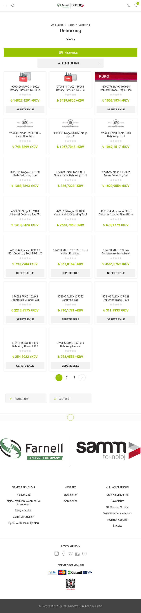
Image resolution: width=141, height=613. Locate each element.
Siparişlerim (70, 494)
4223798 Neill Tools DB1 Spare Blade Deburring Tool (70, 173)
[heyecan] (70, 554)
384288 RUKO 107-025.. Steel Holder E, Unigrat (70, 252)
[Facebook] (63, 554)
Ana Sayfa (57, 24)
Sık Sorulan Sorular (117, 507)
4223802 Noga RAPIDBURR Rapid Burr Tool (25, 134)
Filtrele (71, 52)
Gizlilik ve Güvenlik (23, 516)
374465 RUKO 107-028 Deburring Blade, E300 (115, 298)
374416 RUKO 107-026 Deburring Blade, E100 (25, 344)
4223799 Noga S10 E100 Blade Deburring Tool (25, 173)
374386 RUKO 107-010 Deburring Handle (70, 344)
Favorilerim (117, 501)
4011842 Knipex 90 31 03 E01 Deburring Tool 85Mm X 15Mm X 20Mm (25, 253)
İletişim (117, 526)
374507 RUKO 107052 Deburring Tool (70, 298)
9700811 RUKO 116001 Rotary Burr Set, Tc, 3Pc (70, 88)
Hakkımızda (23, 494)
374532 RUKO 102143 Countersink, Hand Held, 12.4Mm (25, 300)
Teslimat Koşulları (117, 519)
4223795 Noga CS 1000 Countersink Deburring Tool (70, 213)
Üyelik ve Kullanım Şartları (23, 523)
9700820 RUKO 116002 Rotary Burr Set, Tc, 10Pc (25, 88)
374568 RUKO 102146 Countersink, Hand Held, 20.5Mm (116, 253)
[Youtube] (84, 554)
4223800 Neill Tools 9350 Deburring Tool (116, 134)
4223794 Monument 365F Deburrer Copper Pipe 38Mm (116, 213)
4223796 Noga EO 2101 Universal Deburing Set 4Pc (25, 213)
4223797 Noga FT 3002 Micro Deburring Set (116, 173)
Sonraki (82, 377)
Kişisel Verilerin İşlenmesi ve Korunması (24, 502)
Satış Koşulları (23, 510)
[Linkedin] (77, 554)
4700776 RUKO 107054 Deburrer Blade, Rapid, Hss (116, 88)
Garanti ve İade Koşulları (117, 513)
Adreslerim (70, 501)
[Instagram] (56, 554)
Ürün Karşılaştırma (117, 494)
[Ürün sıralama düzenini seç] (70, 63)
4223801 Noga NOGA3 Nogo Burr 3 (70, 134)
